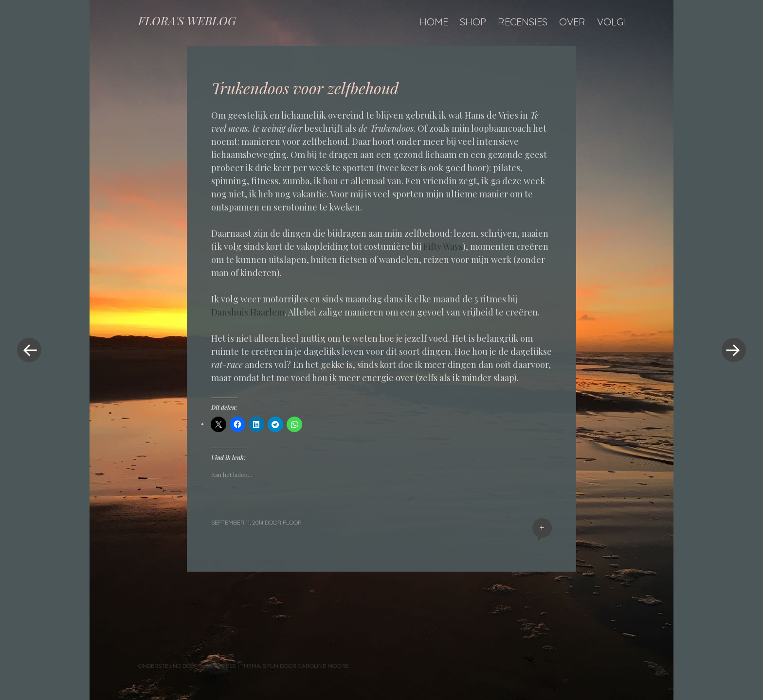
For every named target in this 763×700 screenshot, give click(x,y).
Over (572, 22)
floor (292, 522)
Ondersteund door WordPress (187, 665)
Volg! (611, 22)
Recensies (522, 22)
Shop (473, 22)
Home (433, 22)
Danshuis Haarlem (248, 312)
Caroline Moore (323, 665)
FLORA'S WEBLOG (187, 20)
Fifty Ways (442, 246)
